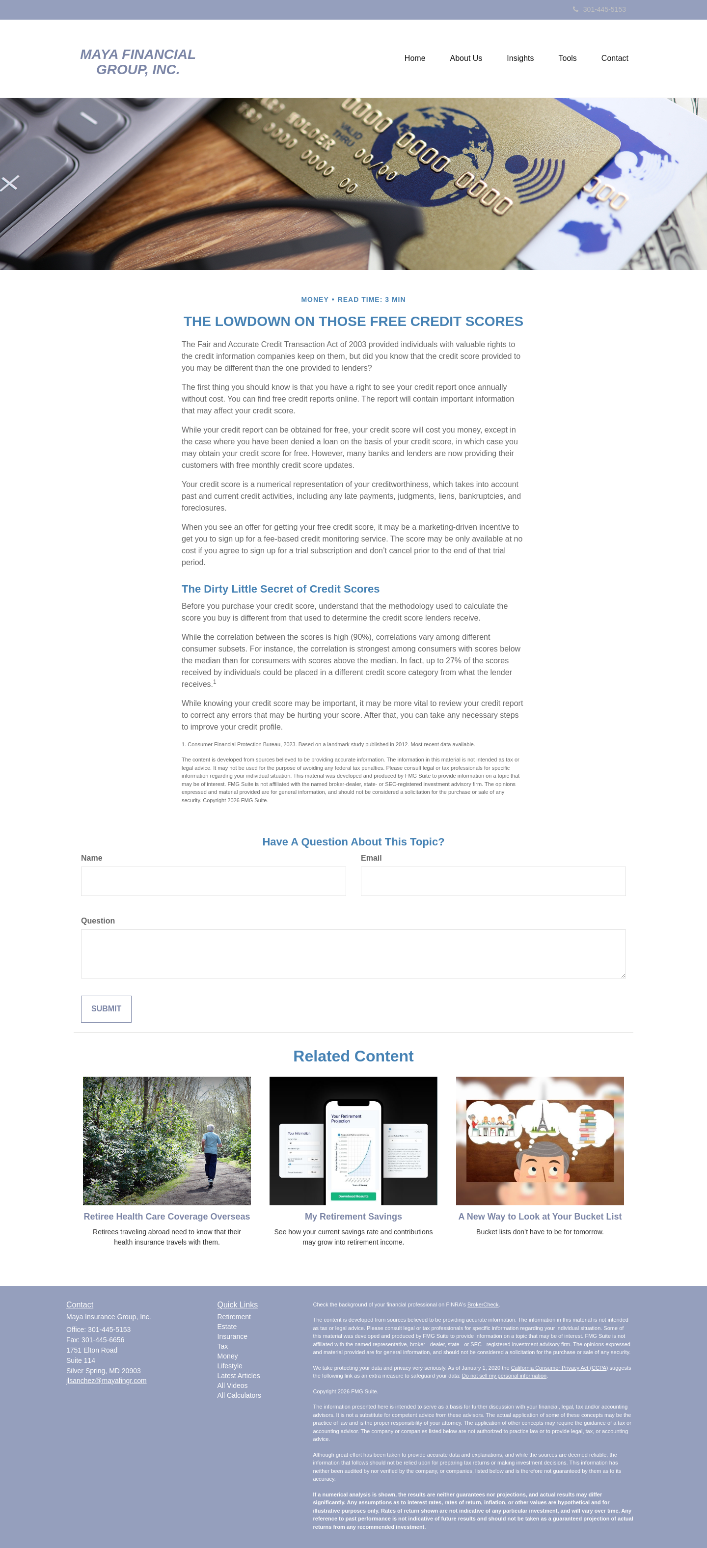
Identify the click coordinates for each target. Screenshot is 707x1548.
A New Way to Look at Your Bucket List (540, 1217)
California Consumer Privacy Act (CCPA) (559, 1368)
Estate (227, 1327)
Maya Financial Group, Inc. (138, 62)
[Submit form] (106, 1009)
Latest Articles (239, 1376)
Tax (223, 1346)
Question (98, 921)
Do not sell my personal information (504, 1376)
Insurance (232, 1336)
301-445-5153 (599, 9)
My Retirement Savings (353, 1217)
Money (228, 1356)
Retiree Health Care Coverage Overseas (166, 1217)
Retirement (234, 1317)
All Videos (233, 1385)
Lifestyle (230, 1366)
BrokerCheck (483, 1304)
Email (371, 858)
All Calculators (239, 1395)
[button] (466, 58)
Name (92, 858)
